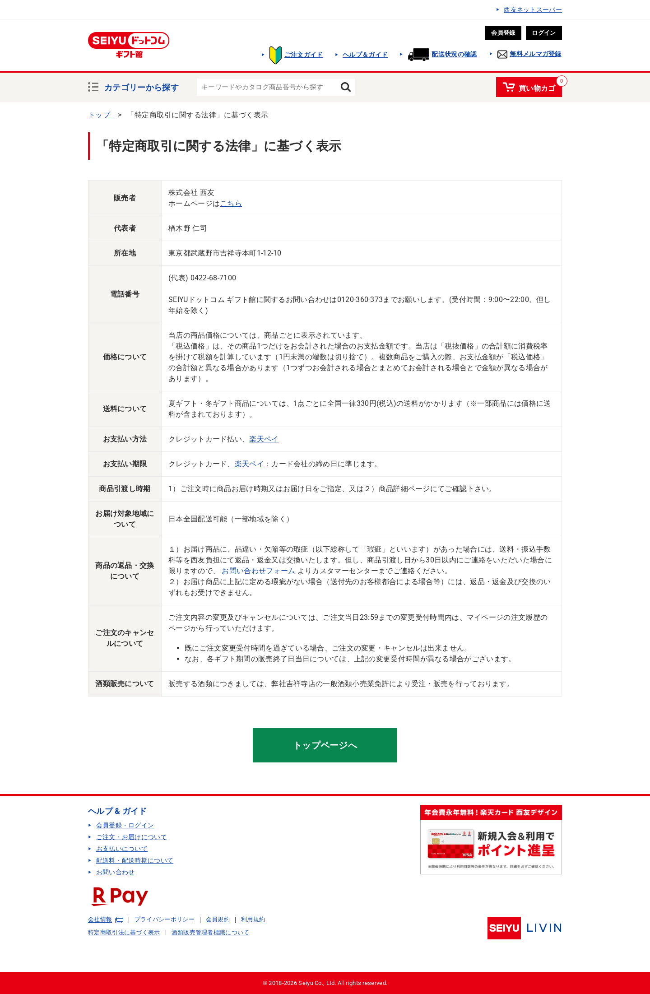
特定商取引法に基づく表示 (124, 932)
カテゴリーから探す (141, 86)
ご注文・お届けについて (131, 837)
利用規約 (253, 919)
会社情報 (100, 919)
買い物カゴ (537, 86)
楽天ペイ (264, 439)
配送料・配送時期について (135, 860)
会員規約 (218, 919)
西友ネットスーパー (533, 9)
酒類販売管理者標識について (211, 932)
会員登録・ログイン (125, 825)
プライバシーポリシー (165, 919)
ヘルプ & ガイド (117, 811)
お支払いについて (122, 848)
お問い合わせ (115, 872)
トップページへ (325, 745)
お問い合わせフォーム (258, 571)
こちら (231, 203)
